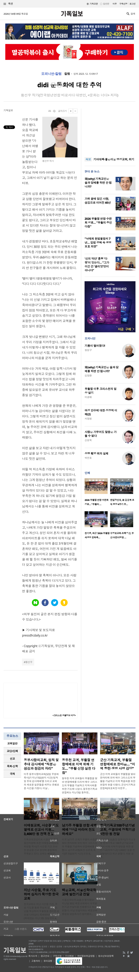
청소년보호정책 (105, 956)
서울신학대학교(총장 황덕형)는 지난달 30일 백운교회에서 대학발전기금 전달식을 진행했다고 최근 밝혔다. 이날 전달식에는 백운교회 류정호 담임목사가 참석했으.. (79, 907)
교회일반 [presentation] (12, 743)
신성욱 (88, 440)
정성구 (88, 350)
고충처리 (35, 960)
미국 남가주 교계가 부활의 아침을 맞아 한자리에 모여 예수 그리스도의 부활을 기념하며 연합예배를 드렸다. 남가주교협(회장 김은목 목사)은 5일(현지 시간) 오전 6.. (79, 846)
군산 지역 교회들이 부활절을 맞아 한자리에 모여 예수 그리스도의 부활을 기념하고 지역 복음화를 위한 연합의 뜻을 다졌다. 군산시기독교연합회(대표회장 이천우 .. (117, 781)
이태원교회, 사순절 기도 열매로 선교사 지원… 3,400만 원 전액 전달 (41, 829)
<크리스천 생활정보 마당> (64, 715)
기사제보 (69, 956)
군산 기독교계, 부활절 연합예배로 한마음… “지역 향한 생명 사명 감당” (117, 764)
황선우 (28, 662)
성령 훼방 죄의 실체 (96, 453)
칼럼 (67, 74)
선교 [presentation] (12, 758)
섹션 (8, 4)
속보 (88, 159)
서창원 (88, 418)
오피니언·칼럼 (51, 74)
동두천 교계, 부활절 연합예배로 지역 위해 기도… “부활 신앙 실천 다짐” (78, 766)
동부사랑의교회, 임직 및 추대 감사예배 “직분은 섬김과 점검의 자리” (41, 764)
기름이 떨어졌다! (95, 346)
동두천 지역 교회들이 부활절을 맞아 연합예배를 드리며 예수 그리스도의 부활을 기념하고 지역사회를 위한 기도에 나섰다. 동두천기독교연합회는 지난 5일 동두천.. (79, 785)
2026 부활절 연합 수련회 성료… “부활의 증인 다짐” (98, 222)
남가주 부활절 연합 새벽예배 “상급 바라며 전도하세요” (79, 829)
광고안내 (45, 956)
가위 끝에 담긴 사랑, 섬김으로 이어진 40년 (98, 201)
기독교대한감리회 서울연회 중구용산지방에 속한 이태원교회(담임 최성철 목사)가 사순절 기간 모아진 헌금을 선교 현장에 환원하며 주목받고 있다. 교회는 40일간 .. (41, 846)
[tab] (12, 743)
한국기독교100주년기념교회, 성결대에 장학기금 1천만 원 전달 (117, 829)
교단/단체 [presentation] (12, 751)
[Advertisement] (110, 131)
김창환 (88, 375)
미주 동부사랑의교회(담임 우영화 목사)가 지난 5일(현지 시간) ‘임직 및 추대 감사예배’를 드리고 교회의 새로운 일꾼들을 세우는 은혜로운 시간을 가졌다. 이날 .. (41, 781)
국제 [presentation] (12, 774)
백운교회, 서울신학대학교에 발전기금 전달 (79, 892)
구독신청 (123, 3)
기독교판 (94, 3)
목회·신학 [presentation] (12, 766)
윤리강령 (48, 960)
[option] (97, 493)
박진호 (88, 458)
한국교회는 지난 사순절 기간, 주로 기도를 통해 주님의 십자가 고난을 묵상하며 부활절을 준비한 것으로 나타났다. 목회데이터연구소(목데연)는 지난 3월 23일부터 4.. (41, 911)
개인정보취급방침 (86, 956)
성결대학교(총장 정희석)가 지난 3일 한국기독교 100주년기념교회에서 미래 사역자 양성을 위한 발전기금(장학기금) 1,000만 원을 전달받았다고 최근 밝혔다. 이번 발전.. (117, 848)
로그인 (132, 3)
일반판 (106, 3)
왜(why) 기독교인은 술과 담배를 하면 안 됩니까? (98, 182)
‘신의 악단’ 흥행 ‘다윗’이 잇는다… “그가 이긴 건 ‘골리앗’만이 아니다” (97, 264)
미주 (115, 3)
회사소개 (32, 956)
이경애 (88, 397)
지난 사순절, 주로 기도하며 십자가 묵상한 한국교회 (41, 894)
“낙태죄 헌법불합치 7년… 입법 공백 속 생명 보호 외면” (98, 242)
